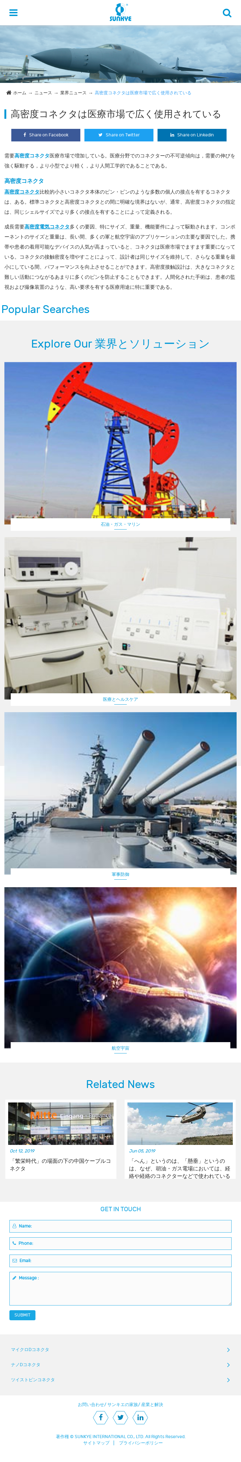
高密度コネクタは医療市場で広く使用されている (143, 93)
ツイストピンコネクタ (33, 1379)
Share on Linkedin (192, 135)
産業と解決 (152, 1404)
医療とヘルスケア (120, 699)
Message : (26, 1278)
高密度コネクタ (22, 192)
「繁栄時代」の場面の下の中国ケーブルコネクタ (60, 1165)
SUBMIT (22, 1315)
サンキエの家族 (122, 1404)
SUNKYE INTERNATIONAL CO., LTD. (109, 1436)
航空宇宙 (120, 1048)
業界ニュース (73, 93)
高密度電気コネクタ (47, 227)
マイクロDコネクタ (30, 1349)
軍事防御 (120, 874)
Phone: (23, 1243)
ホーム (19, 93)
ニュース (43, 93)
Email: (22, 1260)
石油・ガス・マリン (120, 524)
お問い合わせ (91, 1404)
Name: (22, 1226)
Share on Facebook (46, 135)
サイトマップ (96, 1443)
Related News (120, 1084)
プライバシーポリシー (141, 1443)
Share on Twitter (119, 135)
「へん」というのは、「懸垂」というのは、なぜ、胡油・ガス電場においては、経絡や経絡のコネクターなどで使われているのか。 (179, 1165)
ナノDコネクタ (25, 1364)
